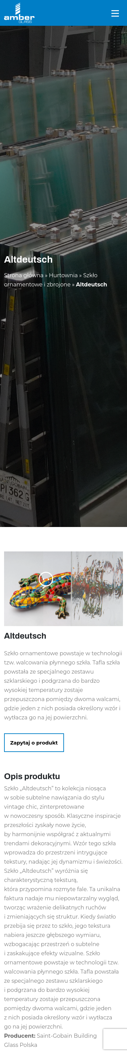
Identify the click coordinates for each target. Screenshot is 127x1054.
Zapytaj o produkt (34, 742)
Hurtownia (63, 275)
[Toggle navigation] (115, 13)
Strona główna (24, 275)
